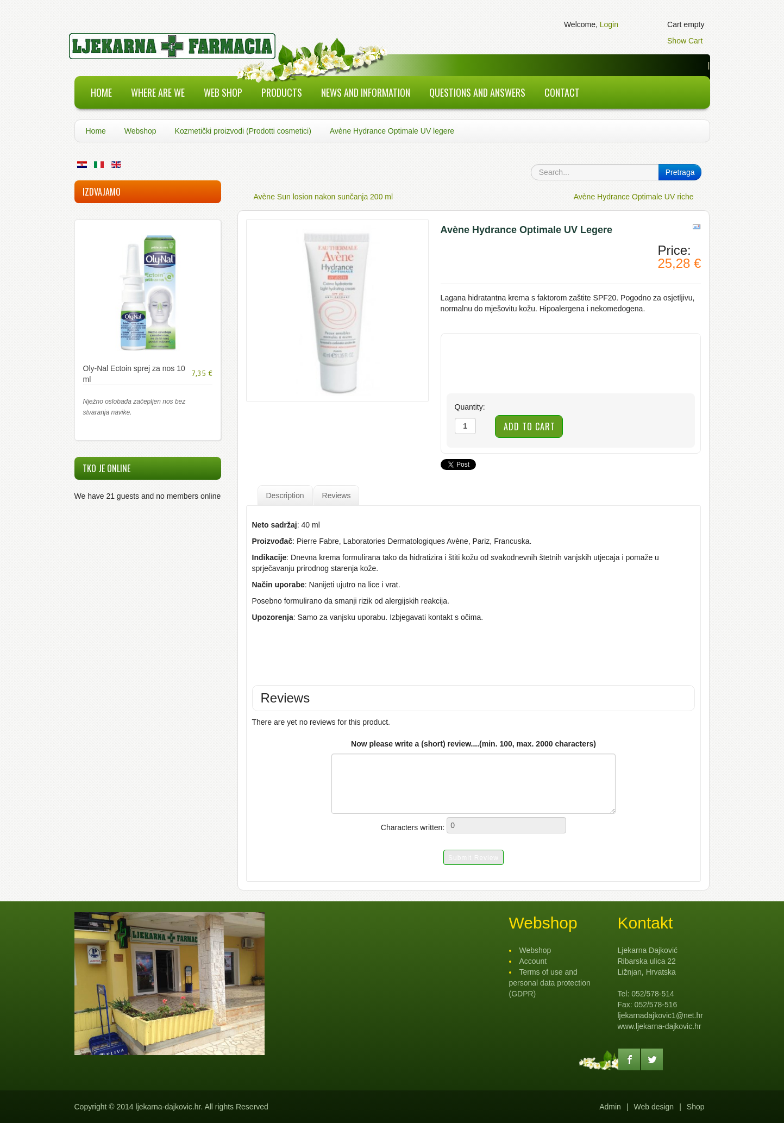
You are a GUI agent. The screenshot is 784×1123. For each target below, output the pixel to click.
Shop (696, 1106)
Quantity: (470, 407)
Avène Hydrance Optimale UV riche (634, 196)
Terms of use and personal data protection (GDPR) (550, 983)
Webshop (140, 131)
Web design (654, 1106)
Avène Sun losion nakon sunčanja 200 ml (323, 196)
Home (96, 131)
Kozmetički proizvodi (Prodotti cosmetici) (243, 131)
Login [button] (609, 24)
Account (533, 961)
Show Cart (685, 40)
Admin (610, 1106)
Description (285, 495)
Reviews (336, 495)
